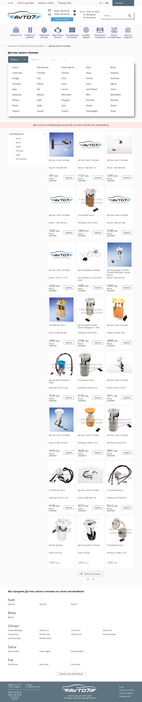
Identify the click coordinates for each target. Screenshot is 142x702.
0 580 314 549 (58, 442)
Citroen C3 (44, 630)
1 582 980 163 (58, 222)
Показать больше (90, 574)
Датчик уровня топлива (89, 270)
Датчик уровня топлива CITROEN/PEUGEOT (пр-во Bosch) (118, 272)
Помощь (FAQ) (64, 3)
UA (100, 3)
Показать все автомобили (71, 673)
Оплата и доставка (25, 3)
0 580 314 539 (116, 387)
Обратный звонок (62, 19)
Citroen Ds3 (13, 634)
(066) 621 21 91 (14, 684)
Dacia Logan (44, 651)
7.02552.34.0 (116, 442)
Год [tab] (53, 59)
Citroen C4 (75, 630)
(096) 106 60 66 (65, 14)
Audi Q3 (43, 604)
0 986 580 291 (116, 277)
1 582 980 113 (87, 167)
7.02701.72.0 (58, 497)
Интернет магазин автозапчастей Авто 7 (27, 46)
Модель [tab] (35, 59)
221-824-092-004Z (90, 278)
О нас (10, 3)
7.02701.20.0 (58, 387)
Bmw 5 (11, 617)
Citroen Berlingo (15, 630)
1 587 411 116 (58, 277)
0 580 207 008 (116, 222)
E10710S (55, 552)
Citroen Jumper (109, 634)
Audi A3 (11, 604)
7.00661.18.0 (87, 442)
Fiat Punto (43, 664)
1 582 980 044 (116, 167)
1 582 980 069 (58, 167)
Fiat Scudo (75, 664)
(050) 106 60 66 (65, 11)
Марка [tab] (14, 59)
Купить (69, 177)
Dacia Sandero (77, 651)
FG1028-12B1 (116, 332)
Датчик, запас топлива (59, 160)
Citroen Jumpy (14, 638)
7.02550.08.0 (87, 332)
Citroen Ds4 (44, 634)
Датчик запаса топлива (59, 46)
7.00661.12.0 (116, 552)
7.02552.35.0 (87, 387)
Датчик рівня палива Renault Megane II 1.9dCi (89, 326)
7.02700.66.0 (116, 497)
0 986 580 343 (87, 497)
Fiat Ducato (13, 664)
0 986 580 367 (58, 332)
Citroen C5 (107, 630)
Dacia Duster (13, 651)
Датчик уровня (56, 545)
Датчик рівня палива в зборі (59, 381)
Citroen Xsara (45, 638)
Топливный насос (86, 215)
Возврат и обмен (46, 3)
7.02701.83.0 (87, 222)
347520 (84, 552)
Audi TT (74, 604)
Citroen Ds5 (76, 634)
